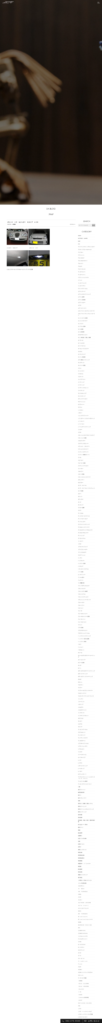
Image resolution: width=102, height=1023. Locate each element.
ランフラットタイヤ (83, 744)
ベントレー (80, 652)
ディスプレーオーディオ (84, 519)
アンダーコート (81, 275)
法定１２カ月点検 (82, 846)
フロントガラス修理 (83, 596)
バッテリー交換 (81, 567)
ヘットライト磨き (82, 647)
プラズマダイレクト (83, 635)
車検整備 (80, 869)
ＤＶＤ (79, 962)
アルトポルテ (81, 258)
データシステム (81, 542)
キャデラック (81, 364)
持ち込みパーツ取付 (83, 832)
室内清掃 (80, 825)
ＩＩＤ (79, 1002)
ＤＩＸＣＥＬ (81, 956)
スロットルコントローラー (84, 480)
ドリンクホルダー (82, 556)
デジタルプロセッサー (83, 536)
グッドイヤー (81, 372)
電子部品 (80, 886)
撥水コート (80, 835)
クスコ (79, 370)
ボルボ (79, 685)
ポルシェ (80, 688)
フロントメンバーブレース (84, 604)
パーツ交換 (80, 576)
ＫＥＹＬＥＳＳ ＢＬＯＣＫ (85, 1013)
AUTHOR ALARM (83, 238)
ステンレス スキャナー (84, 449)
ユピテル (80, 730)
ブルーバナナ (81, 607)
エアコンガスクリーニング (84, 295)
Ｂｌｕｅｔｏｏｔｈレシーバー (85, 928)
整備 (79, 838)
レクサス (80, 770)
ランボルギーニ (81, 747)
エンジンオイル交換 (83, 319)
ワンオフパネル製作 (83, 788)
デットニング (81, 539)
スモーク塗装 (81, 477)
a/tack (79, 235)
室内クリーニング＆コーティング (86, 816)
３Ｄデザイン (81, 894)
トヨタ (79, 548)
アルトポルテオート (83, 261)
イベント (80, 280)
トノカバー (80, 545)
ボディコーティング (83, 679)
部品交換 (80, 880)
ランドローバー (81, 741)
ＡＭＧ (79, 903)
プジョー (80, 630)
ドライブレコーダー (83, 553)
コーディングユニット (83, 389)
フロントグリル (81, 599)
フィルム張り (81, 582)
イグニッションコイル (83, 278)
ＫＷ (79, 1016)
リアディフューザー (83, 753)
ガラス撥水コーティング (84, 361)
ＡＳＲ (79, 906)
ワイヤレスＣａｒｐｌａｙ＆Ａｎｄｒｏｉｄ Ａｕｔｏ (86, 785)
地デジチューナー (82, 805)
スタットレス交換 (82, 440)
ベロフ (79, 649)
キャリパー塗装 (81, 367)
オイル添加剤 (81, 333)
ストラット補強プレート (84, 457)
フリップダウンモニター (84, 590)
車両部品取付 (81, 866)
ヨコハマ (80, 733)
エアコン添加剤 (81, 300)
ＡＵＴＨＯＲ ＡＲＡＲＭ (84, 911)
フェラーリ (80, 584)
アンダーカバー (81, 272)
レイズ (79, 767)
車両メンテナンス (82, 858)
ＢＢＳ (79, 920)
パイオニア (80, 570)
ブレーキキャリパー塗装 (84, 621)
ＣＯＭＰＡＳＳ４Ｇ (83, 942)
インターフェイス (82, 283)
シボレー (80, 415)
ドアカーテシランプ (83, 550)
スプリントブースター (83, 468)
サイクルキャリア (82, 395)
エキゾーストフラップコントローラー (86, 315)
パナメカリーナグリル (83, 573)
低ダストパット (81, 797)
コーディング (81, 386)
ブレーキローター (82, 627)
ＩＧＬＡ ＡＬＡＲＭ (83, 993)
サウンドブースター (83, 401)
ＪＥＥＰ (80, 1010)
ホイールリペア (81, 665)
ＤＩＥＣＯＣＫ (81, 954)
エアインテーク (81, 292)
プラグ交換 (80, 632)
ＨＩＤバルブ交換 (82, 988)
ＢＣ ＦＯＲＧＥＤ (83, 923)
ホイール (80, 658)
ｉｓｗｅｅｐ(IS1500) (83, 1007)
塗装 (79, 808)
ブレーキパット (81, 624)
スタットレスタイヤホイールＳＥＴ (86, 437)
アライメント (81, 255)
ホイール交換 (81, 668)
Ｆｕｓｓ (80, 973)
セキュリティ (81, 483)
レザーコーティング (83, 773)
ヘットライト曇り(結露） (84, 644)
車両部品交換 (81, 863)
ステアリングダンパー (83, 446)
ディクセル (80, 517)
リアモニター (81, 756)
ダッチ (79, 505)
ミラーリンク (81, 707)
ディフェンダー (81, 525)
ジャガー (80, 432)
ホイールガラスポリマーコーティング (86, 662)
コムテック (80, 378)
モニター (80, 727)
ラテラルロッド (81, 739)
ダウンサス (80, 502)
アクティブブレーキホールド (85, 249)
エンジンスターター (83, 322)
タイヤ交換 (80, 494)
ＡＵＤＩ (80, 908)
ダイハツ (80, 500)
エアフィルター (81, 303)
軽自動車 (80, 877)
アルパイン (80, 263)
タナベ (79, 497)
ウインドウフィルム (83, 289)
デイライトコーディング (84, 528)
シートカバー (81, 423)
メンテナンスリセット (83, 722)
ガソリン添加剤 (81, 358)
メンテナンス (81, 719)
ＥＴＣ (79, 965)
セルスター (80, 485)
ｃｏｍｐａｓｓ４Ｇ (83, 945)
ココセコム (80, 375)
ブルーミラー (81, 610)
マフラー (80, 693)
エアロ (79, 306)
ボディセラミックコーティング (85, 682)
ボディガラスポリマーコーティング (86, 676)
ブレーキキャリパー (83, 618)
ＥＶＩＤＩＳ (81, 968)
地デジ (79, 802)
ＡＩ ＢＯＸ (81, 897)
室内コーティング (82, 819)
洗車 (79, 849)
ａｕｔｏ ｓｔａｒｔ (83, 914)
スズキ (79, 435)
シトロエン (80, 412)
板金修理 (80, 841)
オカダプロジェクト (83, 336)
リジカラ (80, 758)
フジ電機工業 (81, 587)
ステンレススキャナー (83, 452)
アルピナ (80, 266)
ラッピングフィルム (83, 736)
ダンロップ (80, 508)
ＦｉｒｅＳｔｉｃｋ (83, 971)
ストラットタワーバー (83, 454)
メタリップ (80, 710)
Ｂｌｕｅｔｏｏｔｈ (83, 925)
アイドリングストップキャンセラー (86, 247)
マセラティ (80, 691)
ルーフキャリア (81, 764)
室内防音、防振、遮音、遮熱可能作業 (86, 829)
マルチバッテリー (82, 699)
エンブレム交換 (81, 327)
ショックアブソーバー (83, 418)
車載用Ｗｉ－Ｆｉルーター (84, 872)
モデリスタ (80, 724)
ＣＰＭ (79, 951)
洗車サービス (81, 852)
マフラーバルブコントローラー (85, 696)
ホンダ (79, 671)
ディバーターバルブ (83, 522)
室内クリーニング (82, 814)
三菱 (79, 794)
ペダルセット (81, 655)
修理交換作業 (81, 799)
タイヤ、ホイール (82, 488)
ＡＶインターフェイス (83, 917)
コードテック (81, 392)
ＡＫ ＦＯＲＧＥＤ (83, 900)
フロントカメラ (81, 593)
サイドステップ (81, 398)
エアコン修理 (81, 297)
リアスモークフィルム (83, 750)
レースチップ (81, 775)
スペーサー (80, 471)
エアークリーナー (82, 309)
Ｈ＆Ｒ (79, 976)
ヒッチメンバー (81, 579)
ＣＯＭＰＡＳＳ (81, 940)
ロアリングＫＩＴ (82, 781)
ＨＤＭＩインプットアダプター (85, 982)
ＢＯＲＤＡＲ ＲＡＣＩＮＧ (85, 934)
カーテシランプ (81, 355)
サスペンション (81, 403)
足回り (79, 855)
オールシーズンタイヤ (83, 350)
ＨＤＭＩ (80, 979)
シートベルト (81, 426)
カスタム (80, 353)
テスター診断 (81, 511)
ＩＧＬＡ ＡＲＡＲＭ (83, 996)
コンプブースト (81, 381)
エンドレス (80, 324)
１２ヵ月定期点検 (82, 891)
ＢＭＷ (79, 931)
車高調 (79, 874)
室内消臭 (80, 822)
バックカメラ (81, 565)
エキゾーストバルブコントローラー (86, 311)
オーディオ (80, 341)
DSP (79, 241)
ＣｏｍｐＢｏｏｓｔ (83, 948)
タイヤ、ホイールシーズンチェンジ (86, 491)
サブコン (80, 409)
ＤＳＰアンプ (81, 959)
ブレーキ (80, 615)
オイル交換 (80, 330)
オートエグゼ (81, 344)
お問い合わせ (94, 1021)
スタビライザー (81, 443)
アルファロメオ (81, 269)
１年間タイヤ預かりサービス (85, 889)
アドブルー (80, 252)
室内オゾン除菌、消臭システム (85, 811)
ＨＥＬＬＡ (80, 985)
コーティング (81, 384)
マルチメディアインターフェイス (86, 702)
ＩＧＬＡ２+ (81, 999)
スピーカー (80, 463)
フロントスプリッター (83, 601)
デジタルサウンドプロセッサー (85, 534)
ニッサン (80, 562)
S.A (79, 244)
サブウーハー (81, 406)
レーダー (80, 778)
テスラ (79, 514)
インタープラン (81, 286)
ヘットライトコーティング (84, 641)
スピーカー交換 (81, 466)
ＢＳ (79, 937)
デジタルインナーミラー (84, 531)
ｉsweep (80, 990)
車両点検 (80, 860)
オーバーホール (81, 347)
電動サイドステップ (83, 883)
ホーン (79, 674)
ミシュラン (80, 705)
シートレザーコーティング (84, 429)
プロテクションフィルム (84, 638)
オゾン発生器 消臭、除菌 (84, 338)
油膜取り (80, 843)
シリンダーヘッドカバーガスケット (86, 420)
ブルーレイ (80, 613)
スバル (79, 460)
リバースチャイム (82, 761)
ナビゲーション (81, 559)
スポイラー (80, 474)
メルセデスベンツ (82, 716)
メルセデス (80, 713)
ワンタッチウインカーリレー (85, 791)
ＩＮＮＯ (80, 1005)
